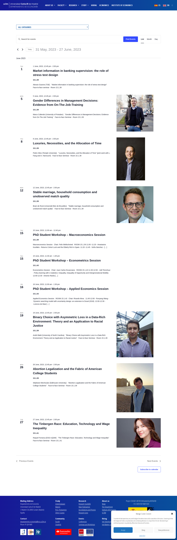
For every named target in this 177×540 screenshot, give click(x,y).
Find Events (130, 39)
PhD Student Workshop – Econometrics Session (67, 260)
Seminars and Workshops (87, 524)
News (103, 504)
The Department (107, 507)
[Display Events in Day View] (156, 39)
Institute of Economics (122, 5)
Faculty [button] (61, 5)
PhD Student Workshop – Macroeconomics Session (69, 234)
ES (157, 5)
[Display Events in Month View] (149, 39)
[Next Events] (22, 49)
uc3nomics (104, 5)
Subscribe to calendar (149, 469)
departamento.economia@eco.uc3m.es (33, 521)
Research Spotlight (85, 504)
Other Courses (59, 512)
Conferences (83, 521)
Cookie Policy (142, 536)
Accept (123, 530)
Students (58, 524)
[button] (172, 514)
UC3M (104, 512)
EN (166, 5)
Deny (143, 530)
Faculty (57, 521)
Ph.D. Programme (61, 509)
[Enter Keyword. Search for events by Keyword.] (69, 39)
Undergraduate (60, 504)
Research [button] (73, 5)
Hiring (94, 5)
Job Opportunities (107, 521)
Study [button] (84, 5)
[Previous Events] (17, 49)
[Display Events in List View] (142, 39)
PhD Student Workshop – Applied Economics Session (71, 288)
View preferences (163, 530)
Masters (57, 507)
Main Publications (84, 507)
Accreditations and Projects (87, 509)
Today (30, 49)
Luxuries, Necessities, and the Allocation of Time (67, 143)
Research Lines (83, 512)
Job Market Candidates (109, 524)
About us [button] (49, 5)
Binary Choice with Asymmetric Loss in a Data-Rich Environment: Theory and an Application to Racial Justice (69, 321)
